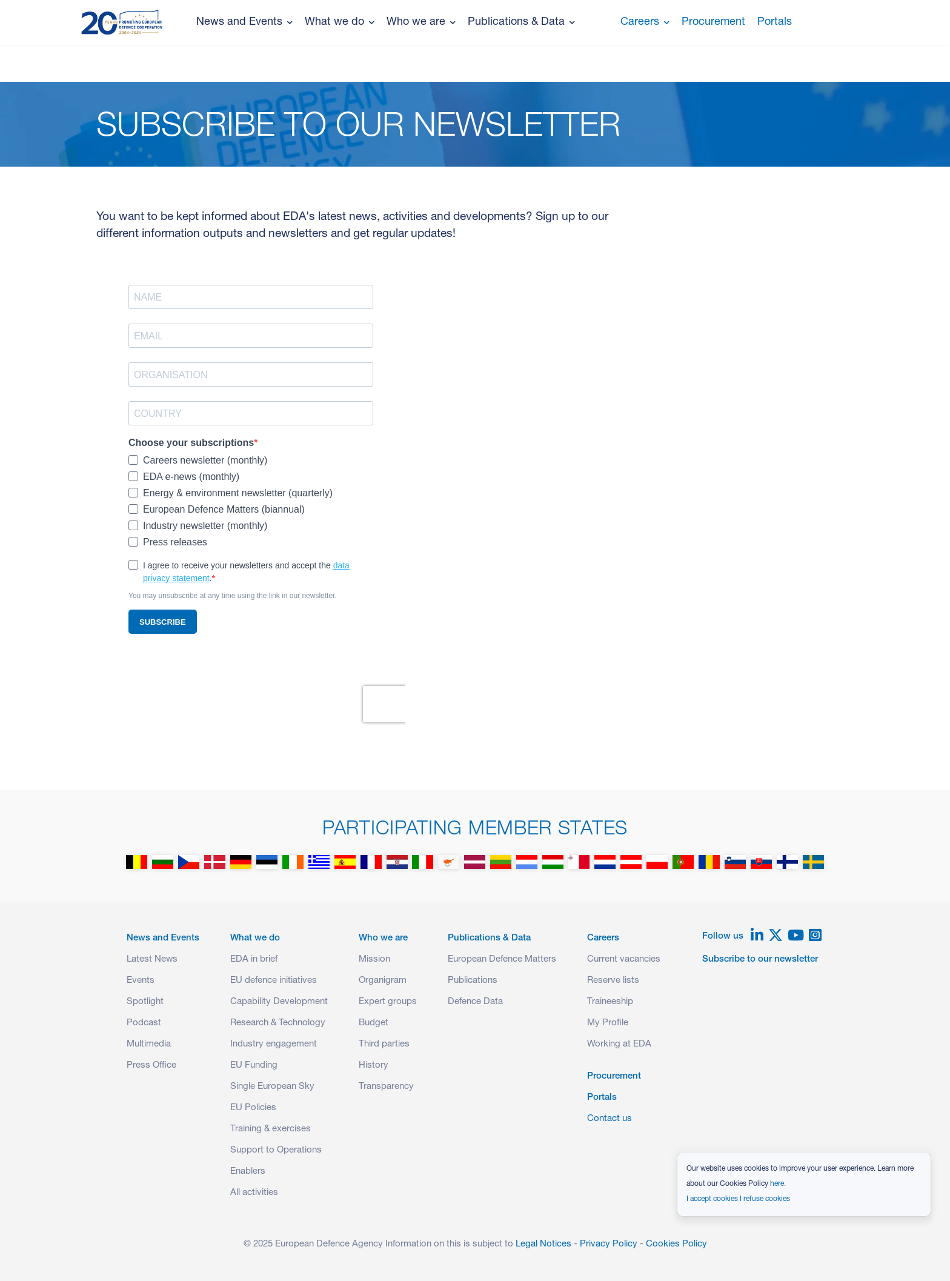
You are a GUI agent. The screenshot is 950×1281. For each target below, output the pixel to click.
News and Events (244, 22)
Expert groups (388, 1001)
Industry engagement (273, 1044)
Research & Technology (277, 1023)
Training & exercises (270, 1129)
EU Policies (253, 1108)
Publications (472, 980)
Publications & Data (521, 22)
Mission (374, 959)
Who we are (421, 22)
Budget (373, 1023)
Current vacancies (623, 959)
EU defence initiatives (273, 980)
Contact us (609, 1118)
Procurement (713, 22)
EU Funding (253, 1065)
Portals (774, 22)
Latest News (152, 959)
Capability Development (279, 1001)
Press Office (151, 1065)
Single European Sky (272, 1086)
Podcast (144, 1023)
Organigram (383, 980)
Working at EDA (619, 1044)
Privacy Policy (608, 1244)
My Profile (607, 1023)
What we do (339, 22)
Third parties (384, 1044)
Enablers (247, 1171)
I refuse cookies (765, 1199)
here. (778, 1184)
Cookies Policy (676, 1244)
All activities (254, 1192)
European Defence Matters (502, 959)
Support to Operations (276, 1150)
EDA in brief (253, 959)
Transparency (386, 1086)
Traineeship (610, 1001)
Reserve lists (613, 980)
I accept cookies (712, 1199)
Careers (644, 22)
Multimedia (149, 1044)
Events (140, 980)
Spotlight (145, 1001)
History (373, 1065)
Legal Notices (543, 1244)
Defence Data (475, 1001)
